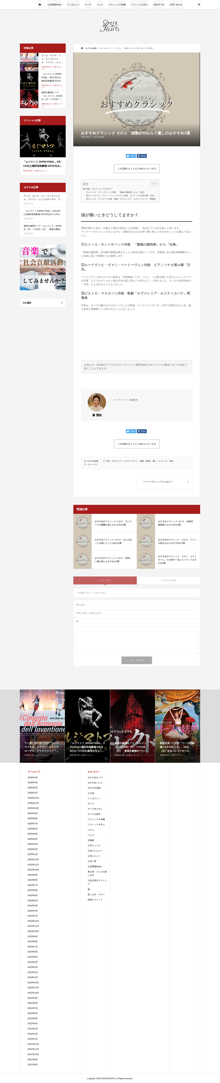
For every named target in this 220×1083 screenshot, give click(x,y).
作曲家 (91, 840)
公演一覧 (92, 861)
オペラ (88, 4)
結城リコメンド (95, 899)
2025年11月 (33, 803)
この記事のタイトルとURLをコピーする (136, 168)
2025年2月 (33, 849)
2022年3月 (33, 1028)
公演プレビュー (95, 851)
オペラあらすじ (95, 809)
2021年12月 (33, 1044)
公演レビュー (94, 856)
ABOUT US (158, 4)
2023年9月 (33, 936)
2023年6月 (33, 951)
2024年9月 (33, 875)
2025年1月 (33, 854)
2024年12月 (33, 859)
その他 (91, 793)
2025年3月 (33, 844)
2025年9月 (33, 813)
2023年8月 (33, 941)
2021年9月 (33, 1059)
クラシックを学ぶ (139, 4)
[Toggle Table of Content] (152, 183)
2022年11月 (33, 987)
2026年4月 (33, 777)
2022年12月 (33, 982)
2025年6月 (33, 829)
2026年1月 (33, 792)
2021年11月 (33, 1049)
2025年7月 (33, 823)
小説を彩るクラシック (97, 882)
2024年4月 (33, 900)
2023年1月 (33, 977)
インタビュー (73, 4)
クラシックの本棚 (117, 4)
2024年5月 (33, 895)
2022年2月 (33, 1034)
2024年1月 (33, 916)
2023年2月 (33, 972)
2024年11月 (33, 864)
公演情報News (54, 4)
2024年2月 (33, 911)
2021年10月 (33, 1054)
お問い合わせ (176, 4)
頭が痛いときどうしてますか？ (98, 189)
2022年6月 (33, 1013)
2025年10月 (33, 808)
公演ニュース (94, 845)
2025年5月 (33, 834)
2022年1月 (33, 1039)
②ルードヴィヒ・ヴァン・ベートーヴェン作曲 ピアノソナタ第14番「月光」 (121, 195)
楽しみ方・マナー (96, 894)
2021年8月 (33, 1064)
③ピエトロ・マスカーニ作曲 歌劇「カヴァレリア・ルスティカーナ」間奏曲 (121, 199)
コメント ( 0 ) (105, 580)
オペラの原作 (94, 814)
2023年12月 (33, 921)
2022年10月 (33, 993)
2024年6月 (33, 890)
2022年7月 (33, 1008)
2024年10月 (33, 869)
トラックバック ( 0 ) (168, 580)
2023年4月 (33, 962)
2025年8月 (33, 818)
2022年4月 (33, 1023)
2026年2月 (33, 787)
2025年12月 (33, 798)
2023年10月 (33, 931)
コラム (91, 830)
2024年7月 (33, 885)
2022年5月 (33, 1018)
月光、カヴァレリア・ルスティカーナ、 (122, 461)
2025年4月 (33, 839)
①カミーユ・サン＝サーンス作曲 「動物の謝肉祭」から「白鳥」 (116, 192)
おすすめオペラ (95, 777)
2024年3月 (33, 905)
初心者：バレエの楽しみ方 (97, 873)
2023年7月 (33, 946)
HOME (40, 4)
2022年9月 (33, 998)
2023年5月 (33, 957)
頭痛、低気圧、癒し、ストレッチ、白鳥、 (157, 461)
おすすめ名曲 (98, 137)
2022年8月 (33, 1003)
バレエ (100, 4)
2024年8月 (33, 880)
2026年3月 (33, 782)
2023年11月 (33, 926)
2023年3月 (33, 967)
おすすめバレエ (95, 782)
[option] (42, 726)
